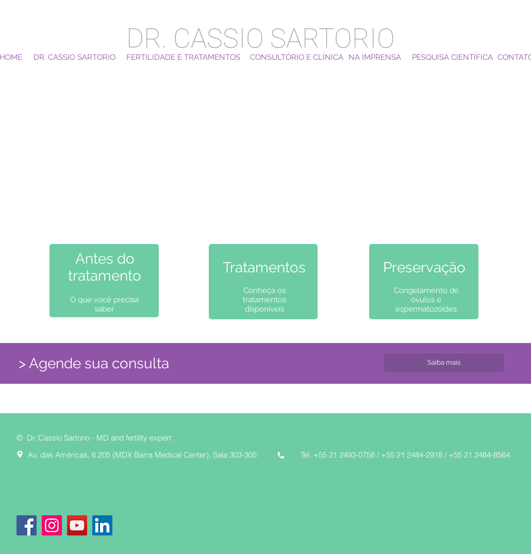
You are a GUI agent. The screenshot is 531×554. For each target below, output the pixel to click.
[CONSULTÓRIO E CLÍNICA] (296, 57)
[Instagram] (52, 525)
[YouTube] (77, 525)
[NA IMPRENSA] (375, 57)
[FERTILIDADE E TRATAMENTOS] (183, 57)
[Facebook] (26, 525)
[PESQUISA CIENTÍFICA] (452, 57)
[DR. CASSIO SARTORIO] (74, 57)
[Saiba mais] (444, 362)
